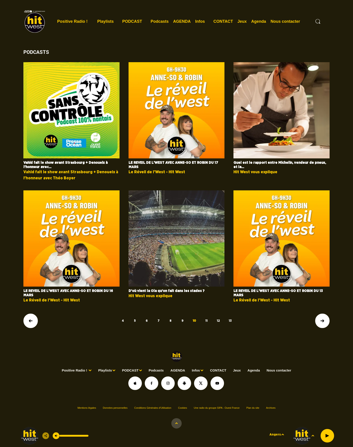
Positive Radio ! (73, 21)
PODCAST (132, 21)
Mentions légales (86, 407)
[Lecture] (327, 435)
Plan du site (252, 407)
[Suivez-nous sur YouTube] (217, 383)
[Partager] (45, 435)
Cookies (182, 407)
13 (230, 320)
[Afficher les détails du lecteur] (176, 423)
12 (218, 320)
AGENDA (182, 21)
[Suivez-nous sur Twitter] (201, 383)
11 (206, 320)
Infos (200, 21)
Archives (271, 407)
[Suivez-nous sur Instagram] (168, 383)
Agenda (258, 21)
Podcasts (160, 21)
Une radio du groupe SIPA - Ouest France (217, 407)
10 (194, 320)
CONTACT (223, 21)
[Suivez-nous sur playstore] (184, 383)
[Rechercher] (318, 21)
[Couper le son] (56, 435)
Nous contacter (285, 21)
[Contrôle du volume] (73, 436)
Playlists (105, 21)
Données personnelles (115, 407)
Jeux (242, 21)
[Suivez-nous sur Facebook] (151, 383)
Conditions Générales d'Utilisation (152, 407)
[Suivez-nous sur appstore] (135, 383)
